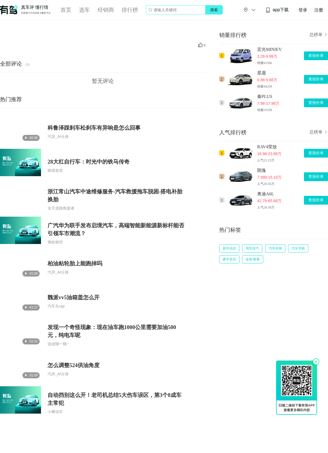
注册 (318, 10)
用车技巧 (252, 248)
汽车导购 (298, 248)
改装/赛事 (253, 259)
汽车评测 (275, 248)
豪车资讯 (229, 259)
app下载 (277, 10)
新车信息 (229, 248)
